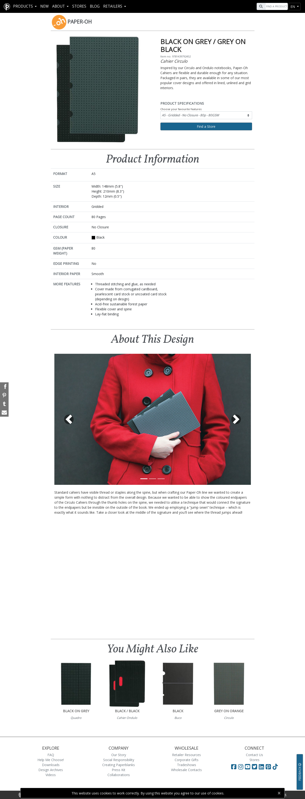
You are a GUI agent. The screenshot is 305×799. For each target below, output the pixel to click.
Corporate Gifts (186, 760)
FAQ (50, 755)
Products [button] (23, 6)
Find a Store (206, 126)
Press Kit (118, 770)
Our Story (118, 755)
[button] (69, 419)
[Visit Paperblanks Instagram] (240, 767)
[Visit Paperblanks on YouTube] (248, 767)
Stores (79, 6)
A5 (190, 115)
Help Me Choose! (50, 760)
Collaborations (118, 775)
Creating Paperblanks (118, 765)
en (293, 6)
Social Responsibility (118, 760)
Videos (51, 775)
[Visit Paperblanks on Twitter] (255, 767)
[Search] (276, 6)
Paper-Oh (79, 21)
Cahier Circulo (174, 61)
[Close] (279, 793)
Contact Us (254, 755)
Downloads (51, 765)
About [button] (59, 6)
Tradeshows (186, 765)
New (44, 6)
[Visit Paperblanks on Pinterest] (269, 767)
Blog (95, 6)
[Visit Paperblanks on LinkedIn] (262, 767)
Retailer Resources (186, 755)
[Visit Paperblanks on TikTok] (275, 767)
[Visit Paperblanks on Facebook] (233, 767)
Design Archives (50, 770)
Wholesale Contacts (186, 770)
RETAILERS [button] (113, 6)
